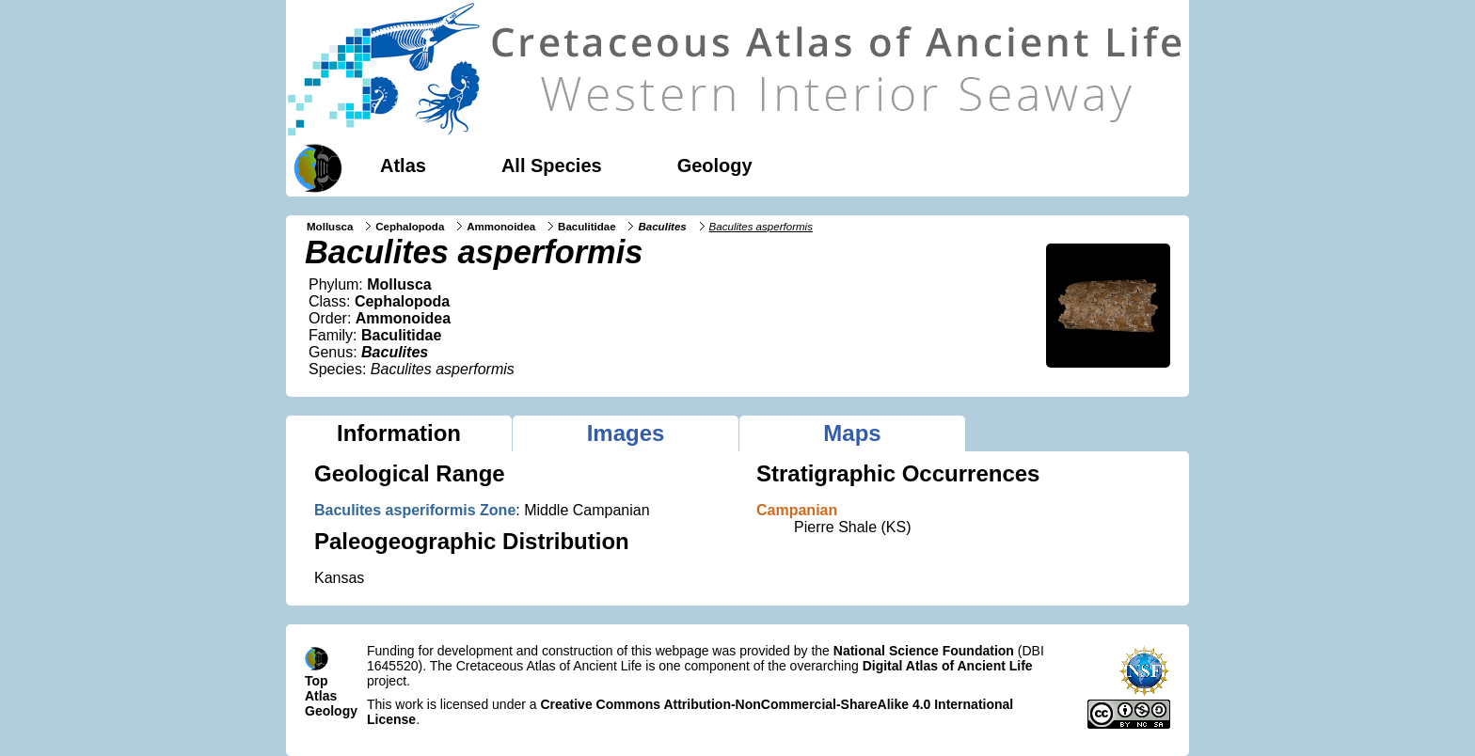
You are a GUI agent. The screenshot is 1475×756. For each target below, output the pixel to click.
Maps (851, 433)
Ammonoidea (501, 226)
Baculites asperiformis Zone (414, 510)
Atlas (403, 165)
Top (316, 680)
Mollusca (330, 226)
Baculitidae (587, 226)
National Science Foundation (923, 650)
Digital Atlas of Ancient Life (948, 665)
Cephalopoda (409, 226)
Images (626, 433)
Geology (715, 165)
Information (399, 433)
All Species (551, 165)
